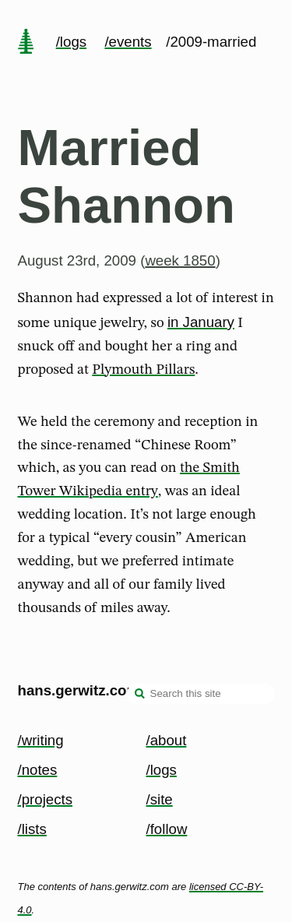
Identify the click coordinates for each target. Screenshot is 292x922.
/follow (167, 829)
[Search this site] (201, 694)
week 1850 (180, 260)
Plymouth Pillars (143, 370)
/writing (41, 740)
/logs (71, 41)
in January (200, 322)
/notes (38, 770)
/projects (45, 799)
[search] (140, 695)
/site (159, 799)
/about (166, 740)
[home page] (25, 43)
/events (127, 41)
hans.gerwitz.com (79, 690)
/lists (32, 829)
